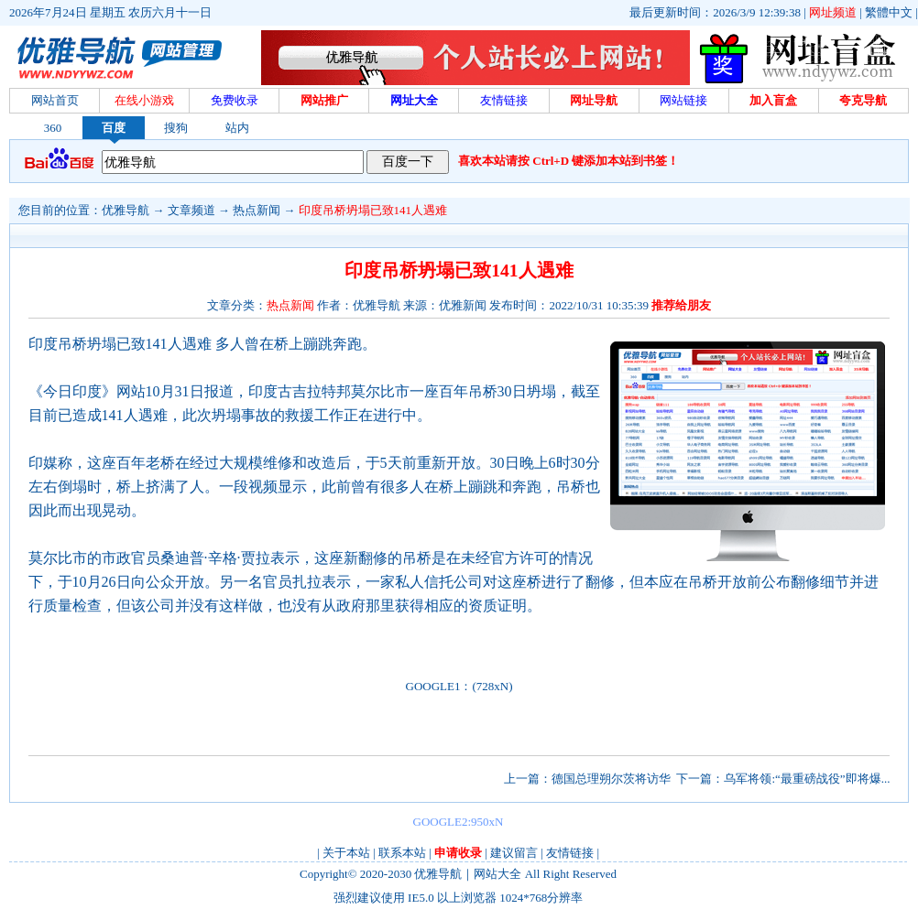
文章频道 (191, 210)
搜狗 (176, 128)
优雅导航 (125, 210)
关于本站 (346, 853)
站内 (237, 128)
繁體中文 (889, 12)
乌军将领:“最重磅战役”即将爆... (807, 778)
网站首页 (55, 100)
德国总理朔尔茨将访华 (611, 778)
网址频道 (833, 12)
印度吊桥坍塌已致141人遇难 (373, 210)
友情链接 (570, 853)
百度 (114, 128)
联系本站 (402, 853)
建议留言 (514, 853)
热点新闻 (256, 210)
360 (53, 128)
